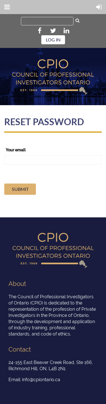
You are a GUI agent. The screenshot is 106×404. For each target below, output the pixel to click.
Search (77, 21)
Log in (53, 39)
